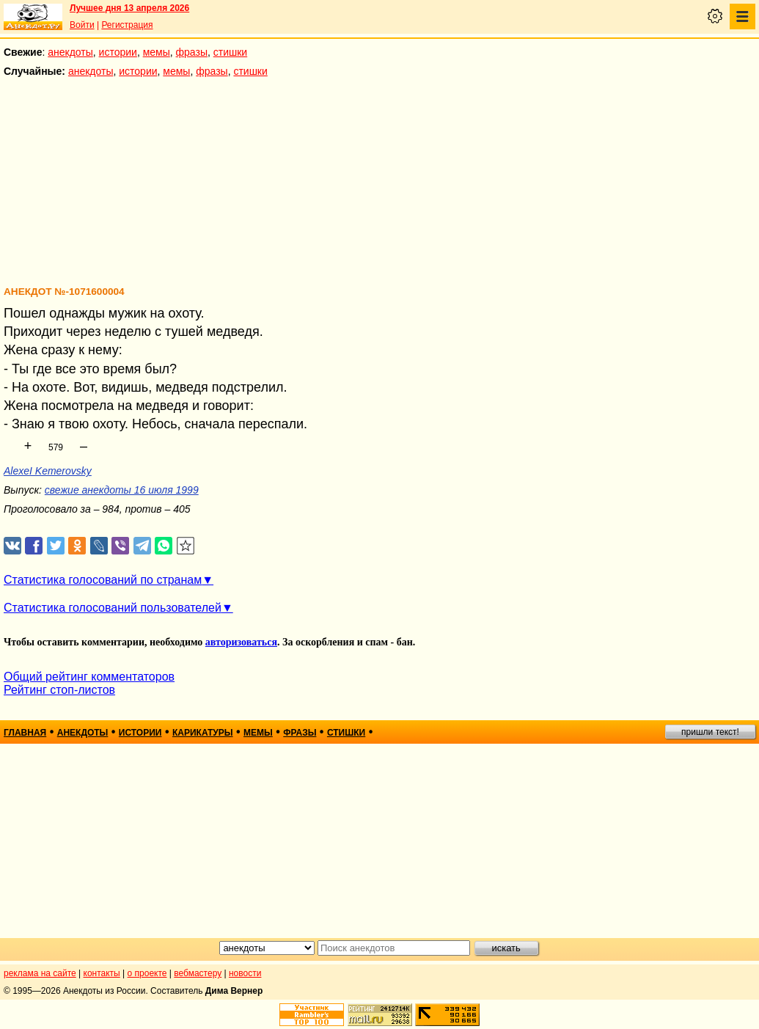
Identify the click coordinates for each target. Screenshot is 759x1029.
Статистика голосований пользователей (112, 607)
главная (25, 733)
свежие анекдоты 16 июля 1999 (122, 490)
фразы (192, 52)
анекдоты (70, 52)
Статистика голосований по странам (103, 580)
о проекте (147, 973)
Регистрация (127, 25)
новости (245, 973)
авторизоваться (241, 642)
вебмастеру (197, 973)
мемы (156, 52)
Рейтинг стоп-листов (59, 690)
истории (118, 52)
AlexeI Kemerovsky (48, 471)
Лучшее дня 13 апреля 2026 (129, 8)
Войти (82, 25)
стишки (230, 52)
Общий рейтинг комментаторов (89, 676)
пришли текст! (710, 732)
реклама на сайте (40, 973)
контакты (102, 973)
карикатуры (202, 733)
